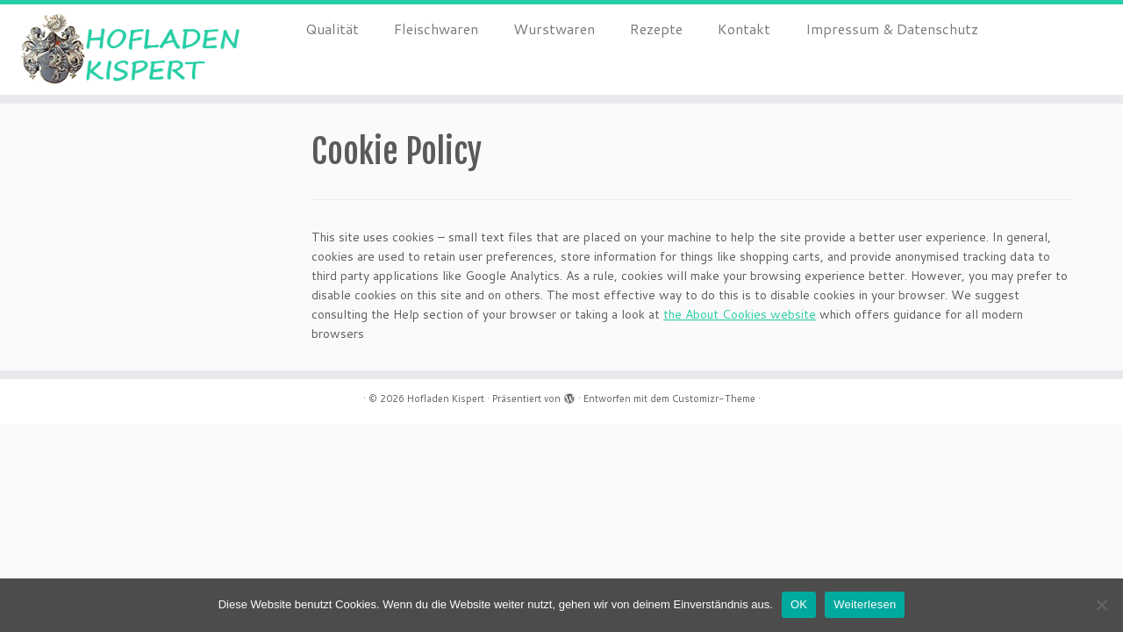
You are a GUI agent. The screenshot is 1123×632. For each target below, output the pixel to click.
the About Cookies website (739, 314)
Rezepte (656, 28)
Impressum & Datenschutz (891, 28)
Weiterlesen (864, 604)
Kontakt (744, 28)
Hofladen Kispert (445, 398)
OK (798, 604)
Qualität (332, 28)
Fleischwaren (436, 28)
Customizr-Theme (713, 398)
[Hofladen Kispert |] (129, 49)
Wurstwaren (554, 28)
